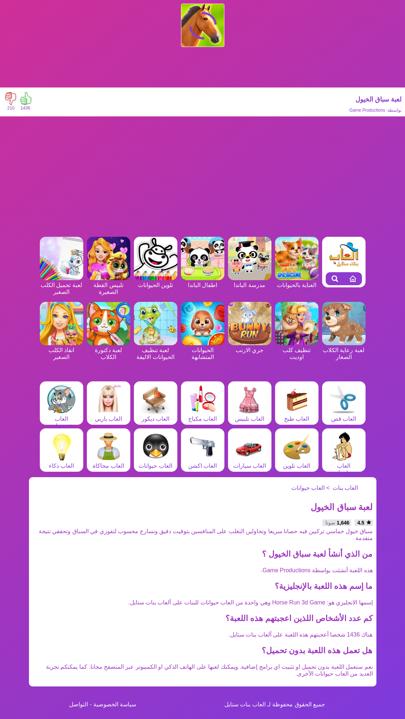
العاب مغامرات (343, 466)
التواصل (78, 704)
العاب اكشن (202, 462)
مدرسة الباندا (249, 281)
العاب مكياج (202, 415)
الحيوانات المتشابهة (202, 350)
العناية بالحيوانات (296, 281)
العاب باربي (108, 415)
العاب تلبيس (249, 415)
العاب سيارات (249, 462)
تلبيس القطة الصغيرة (108, 285)
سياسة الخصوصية (114, 704)
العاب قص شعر (343, 419)
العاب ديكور (155, 415)
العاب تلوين (296, 462)
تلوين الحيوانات (155, 281)
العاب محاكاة (108, 462)
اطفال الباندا (202, 281)
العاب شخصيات (61, 419)
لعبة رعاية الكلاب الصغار (344, 350)
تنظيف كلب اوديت (296, 350)
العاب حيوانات (155, 462)
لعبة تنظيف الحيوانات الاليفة (155, 350)
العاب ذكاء (61, 462)
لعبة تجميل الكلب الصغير (61, 285)
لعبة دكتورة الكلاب (108, 350)
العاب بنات (345, 488)
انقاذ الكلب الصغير (61, 350)
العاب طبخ (296, 415)
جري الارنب (249, 346)
